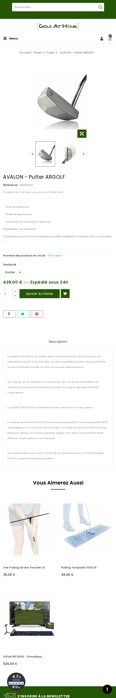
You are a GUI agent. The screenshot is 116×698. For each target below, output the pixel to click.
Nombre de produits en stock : (25, 255)
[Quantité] (8, 293)
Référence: (10, 185)
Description (58, 342)
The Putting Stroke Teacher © (24, 567)
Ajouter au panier (39, 294)
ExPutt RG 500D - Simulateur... (24, 657)
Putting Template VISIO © (79, 567)
